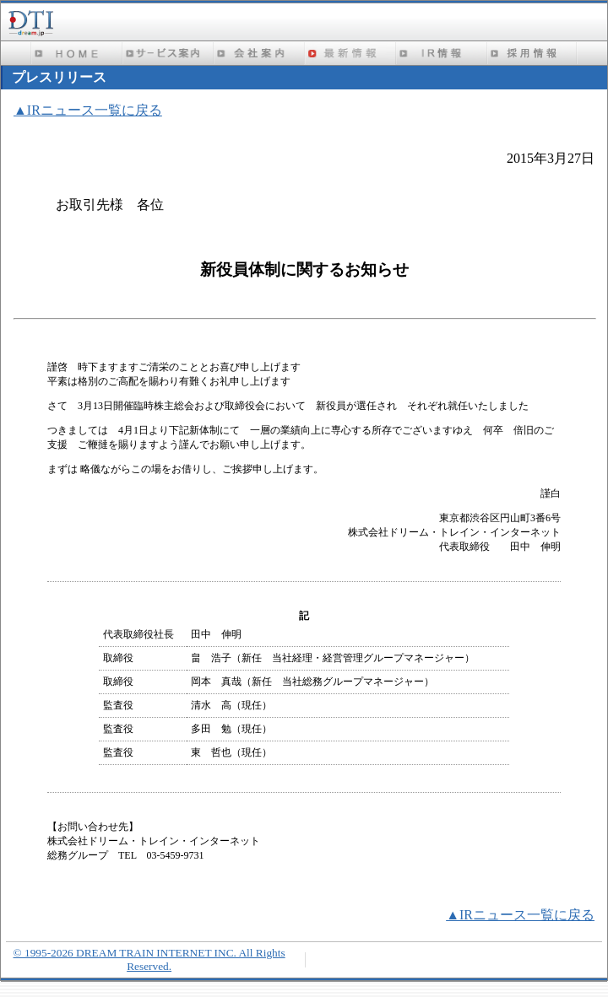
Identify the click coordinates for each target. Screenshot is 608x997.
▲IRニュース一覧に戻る (88, 110)
